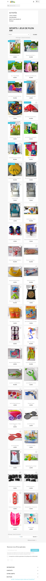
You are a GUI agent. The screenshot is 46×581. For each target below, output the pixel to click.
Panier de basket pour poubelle (31, 239)
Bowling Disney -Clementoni (31, 507)
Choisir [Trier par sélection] (19, 34)
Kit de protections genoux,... (15, 486)
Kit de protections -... (31, 486)
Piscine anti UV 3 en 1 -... (31, 55)
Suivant (35, 537)
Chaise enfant (15, 198)
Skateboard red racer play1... (15, 507)
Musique (11, 21)
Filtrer (35, 34)
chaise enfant (31, 198)
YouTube (12, 560)
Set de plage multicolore (15, 403)
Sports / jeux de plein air (15, 19)
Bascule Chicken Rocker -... (15, 280)
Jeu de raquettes (31, 423)
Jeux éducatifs (12, 17)
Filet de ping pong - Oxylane (31, 178)
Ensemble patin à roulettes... (15, 239)
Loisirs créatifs (13, 15)
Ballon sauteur (31, 157)
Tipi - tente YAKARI (15, 75)
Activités (13, 13)
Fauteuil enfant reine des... (15, 219)
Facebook (8, 560)
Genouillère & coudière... (15, 321)
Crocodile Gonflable (31, 445)
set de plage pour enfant (31, 466)
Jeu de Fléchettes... (31, 301)
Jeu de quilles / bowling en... (31, 137)
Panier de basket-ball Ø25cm (15, 260)
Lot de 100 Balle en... (15, 527)
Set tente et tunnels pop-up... (15, 96)
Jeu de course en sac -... (15, 55)
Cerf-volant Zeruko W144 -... (31, 116)
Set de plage (31, 527)
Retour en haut (32, 540)
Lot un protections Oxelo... (15, 342)
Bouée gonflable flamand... (15, 362)
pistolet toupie (31, 403)
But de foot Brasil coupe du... (15, 178)
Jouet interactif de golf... (31, 362)
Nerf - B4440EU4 (31, 342)
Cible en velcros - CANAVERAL (15, 116)
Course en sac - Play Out (15, 137)
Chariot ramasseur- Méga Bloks (15, 424)
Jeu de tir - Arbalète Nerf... (15, 383)
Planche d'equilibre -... (31, 260)
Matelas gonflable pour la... (15, 466)
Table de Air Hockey (31, 280)
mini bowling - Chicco (31, 219)
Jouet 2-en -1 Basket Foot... (15, 301)
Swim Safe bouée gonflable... (31, 321)
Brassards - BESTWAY (31, 96)
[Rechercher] (13, 5)
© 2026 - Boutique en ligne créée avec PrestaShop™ (23, 579)
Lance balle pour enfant (31, 383)
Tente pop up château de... (31, 75)
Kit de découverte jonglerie (15, 157)
